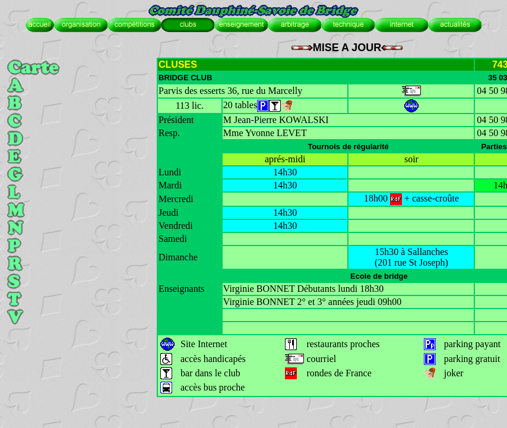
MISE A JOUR (347, 48)
